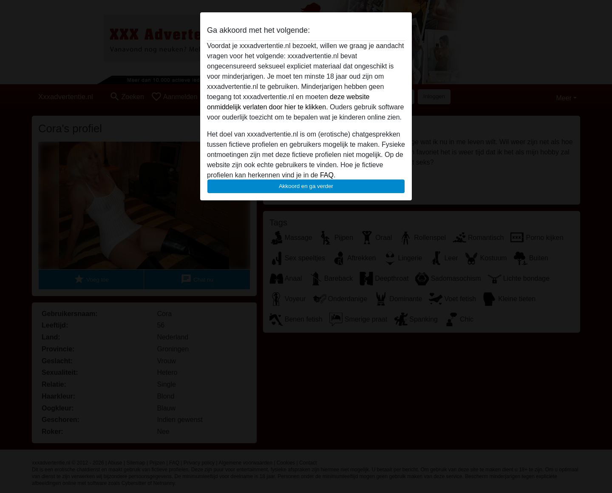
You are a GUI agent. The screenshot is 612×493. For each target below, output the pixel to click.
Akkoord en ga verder (306, 186)
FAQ (327, 175)
